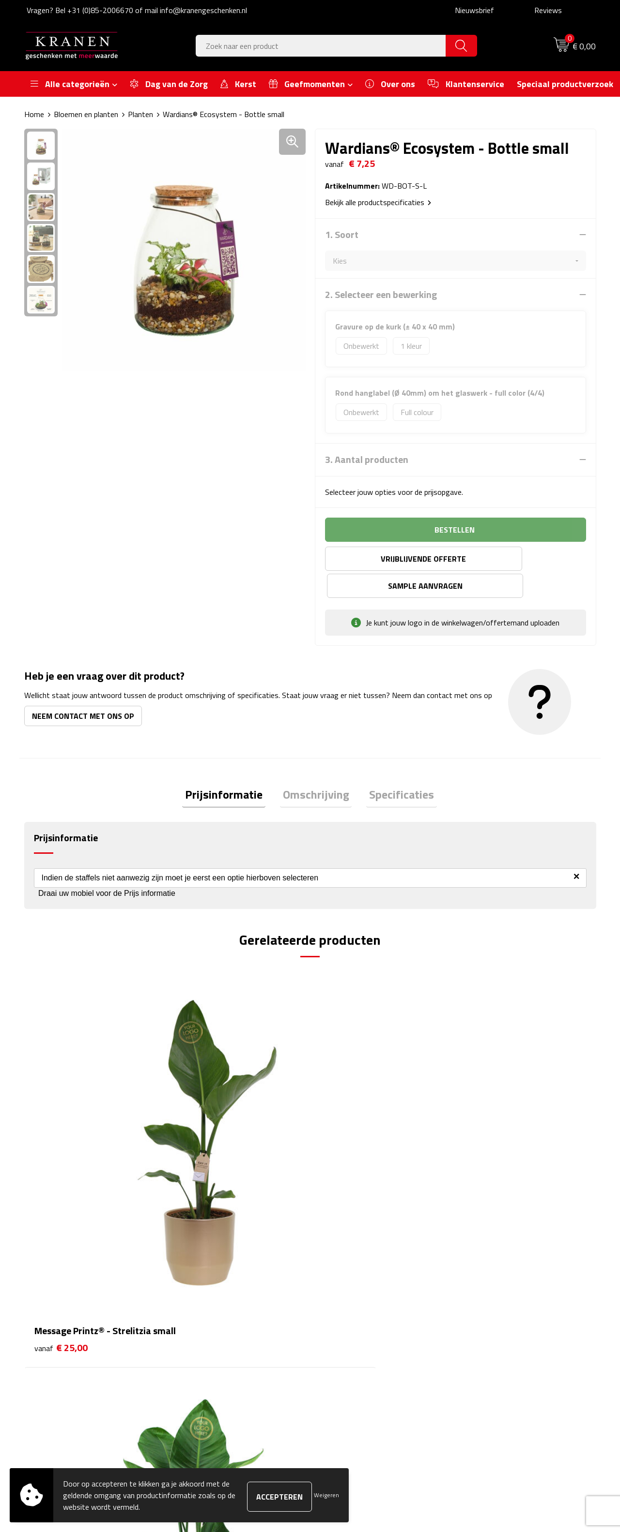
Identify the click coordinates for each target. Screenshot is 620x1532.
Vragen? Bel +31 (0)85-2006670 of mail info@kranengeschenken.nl (137, 10)
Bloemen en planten (86, 114)
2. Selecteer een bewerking (381, 294)
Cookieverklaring (490, 1288)
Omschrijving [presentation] (316, 768)
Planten (140, 114)
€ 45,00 (204, 1128)
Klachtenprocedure (494, 1303)
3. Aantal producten (366, 459)
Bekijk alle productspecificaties (378, 202)
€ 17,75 (489, 1128)
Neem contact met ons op (83, 689)
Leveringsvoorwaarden (501, 1318)
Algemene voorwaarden (502, 1273)
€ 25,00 (61, 1128)
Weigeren (326, 1495)
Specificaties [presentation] (396, 768)
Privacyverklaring (491, 1333)
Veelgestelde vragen (213, 1303)
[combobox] (321, 46)
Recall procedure (490, 1347)
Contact (335, 1273)
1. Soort (341, 234)
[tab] (229, 769)
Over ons (195, 1273)
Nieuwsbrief (474, 10)
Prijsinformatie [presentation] (229, 768)
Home (34, 114)
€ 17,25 (346, 1128)
